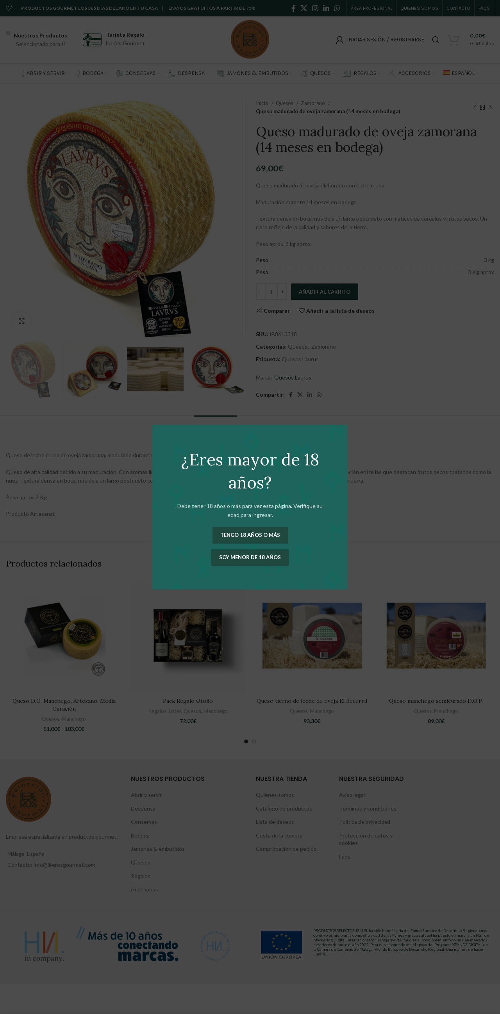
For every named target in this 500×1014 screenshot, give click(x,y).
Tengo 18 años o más (250, 535)
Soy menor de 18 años (250, 557)
